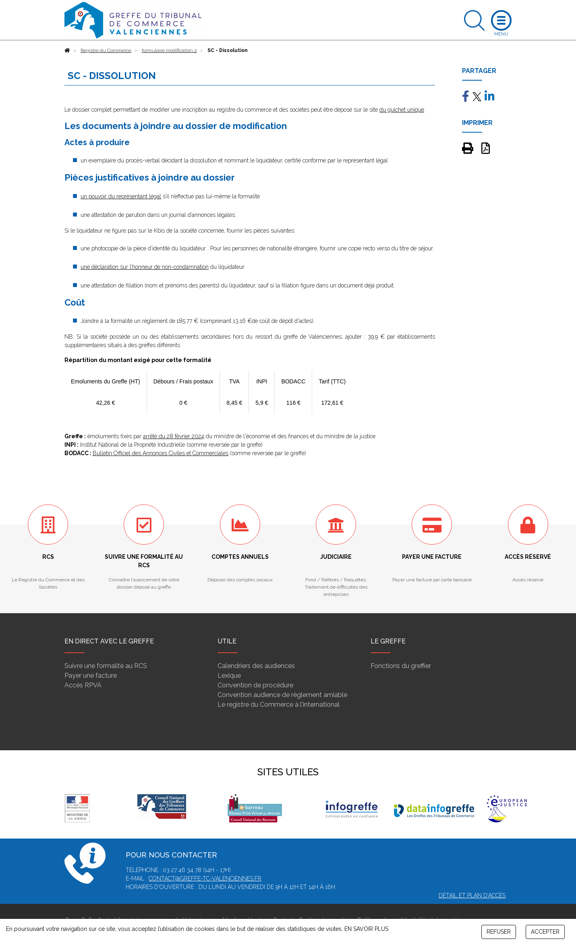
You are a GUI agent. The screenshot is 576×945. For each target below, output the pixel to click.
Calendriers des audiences (256, 666)
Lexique (229, 675)
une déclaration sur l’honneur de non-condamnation (145, 267)
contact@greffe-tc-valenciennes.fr (205, 878)
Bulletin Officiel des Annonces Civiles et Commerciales (160, 453)
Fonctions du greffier (401, 666)
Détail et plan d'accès (472, 895)
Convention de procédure (255, 685)
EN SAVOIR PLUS (366, 929)
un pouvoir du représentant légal (121, 196)
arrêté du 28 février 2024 (173, 436)
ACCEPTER (545, 931)
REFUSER (499, 931)
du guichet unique (401, 109)
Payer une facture (90, 675)
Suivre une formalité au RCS (105, 666)
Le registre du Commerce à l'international (279, 704)
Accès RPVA (83, 685)
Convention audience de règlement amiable (282, 695)
